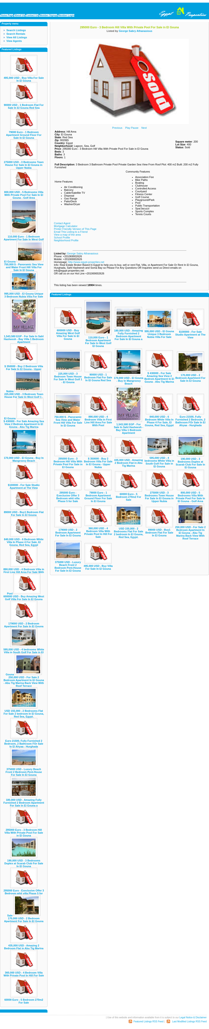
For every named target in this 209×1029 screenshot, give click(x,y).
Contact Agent (62, 223)
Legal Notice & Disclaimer (193, 1017)
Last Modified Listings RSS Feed (189, 1021)
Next (144, 127)
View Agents (14, 41)
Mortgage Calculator (65, 226)
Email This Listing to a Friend (71, 231)
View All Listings (16, 37)
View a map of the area (67, 234)
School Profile (62, 237)
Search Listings (16, 30)
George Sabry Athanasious (135, 31)
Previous (117, 127)
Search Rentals (15, 33)
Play (127, 127)
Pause (134, 127)
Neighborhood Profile (66, 240)
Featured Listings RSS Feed (148, 1021)
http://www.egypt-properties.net (86, 262)
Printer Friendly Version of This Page (75, 229)
